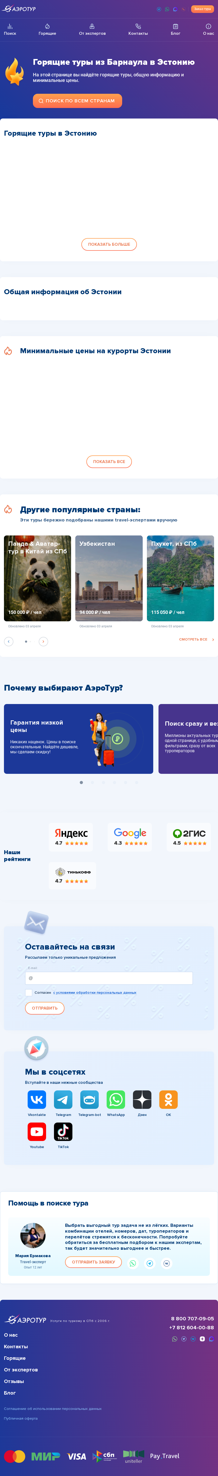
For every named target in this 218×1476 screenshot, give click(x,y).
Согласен (85, 993)
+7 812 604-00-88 (191, 1328)
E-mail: (33, 968)
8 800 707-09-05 (192, 1319)
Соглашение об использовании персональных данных (53, 1409)
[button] (109, 244)
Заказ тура (202, 9)
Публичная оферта (21, 1418)
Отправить (45, 1008)
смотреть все (196, 639)
